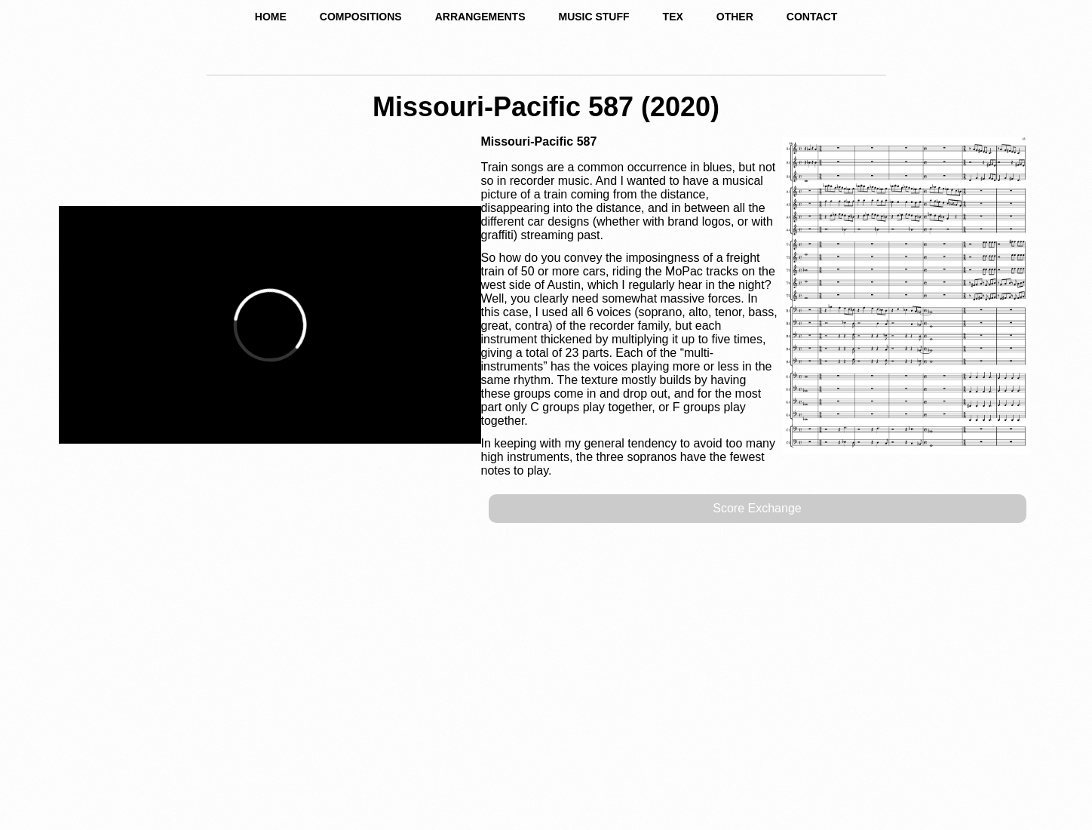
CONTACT (812, 17)
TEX (673, 17)
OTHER (734, 17)
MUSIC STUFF (593, 17)
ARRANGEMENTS (480, 17)
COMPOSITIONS (361, 17)
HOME (271, 17)
